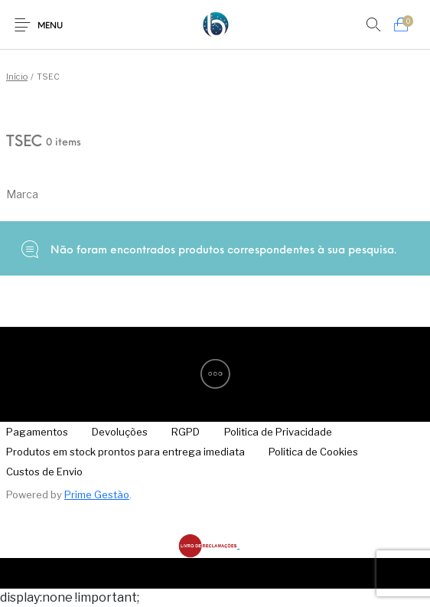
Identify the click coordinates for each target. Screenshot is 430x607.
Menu (50, 26)
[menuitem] (120, 432)
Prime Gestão (96, 494)
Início (17, 76)
